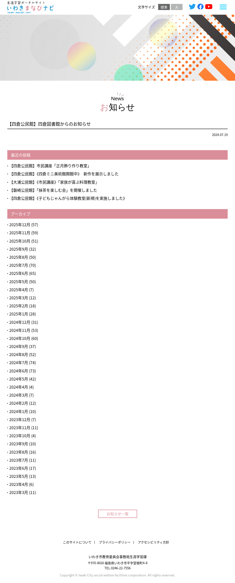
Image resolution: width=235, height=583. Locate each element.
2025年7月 (18, 265)
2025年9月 (18, 249)
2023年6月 (18, 468)
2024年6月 (18, 371)
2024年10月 (19, 338)
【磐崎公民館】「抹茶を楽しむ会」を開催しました (53, 190)
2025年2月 (18, 306)
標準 (164, 7)
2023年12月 (19, 419)
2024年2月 (18, 403)
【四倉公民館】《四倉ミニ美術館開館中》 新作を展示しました (64, 174)
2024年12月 (19, 322)
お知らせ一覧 (118, 513)
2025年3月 (18, 298)
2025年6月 (18, 273)
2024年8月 (18, 354)
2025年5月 (18, 281)
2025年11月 (19, 232)
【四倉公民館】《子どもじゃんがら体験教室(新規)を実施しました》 (69, 198)
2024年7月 (18, 362)
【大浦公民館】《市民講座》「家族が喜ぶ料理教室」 (54, 182)
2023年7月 (18, 460)
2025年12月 (19, 224)
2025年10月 (19, 241)
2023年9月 (18, 444)
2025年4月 (18, 289)
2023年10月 (19, 435)
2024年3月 (18, 395)
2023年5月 (18, 476)
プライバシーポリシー (115, 542)
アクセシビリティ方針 (153, 542)
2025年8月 (18, 257)
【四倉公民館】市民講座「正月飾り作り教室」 (50, 165)
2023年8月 (18, 452)
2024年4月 (18, 387)
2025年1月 (18, 314)
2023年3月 (18, 492)
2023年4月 (18, 484)
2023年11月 (19, 427)
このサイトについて (77, 542)
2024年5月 (18, 379)
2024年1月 (18, 411)
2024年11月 (19, 330)
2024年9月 (18, 346)
